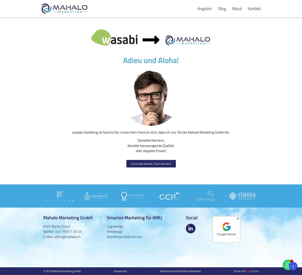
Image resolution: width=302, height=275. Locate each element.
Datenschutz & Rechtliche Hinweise (180, 271)
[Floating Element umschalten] (288, 265)
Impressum (120, 271)
